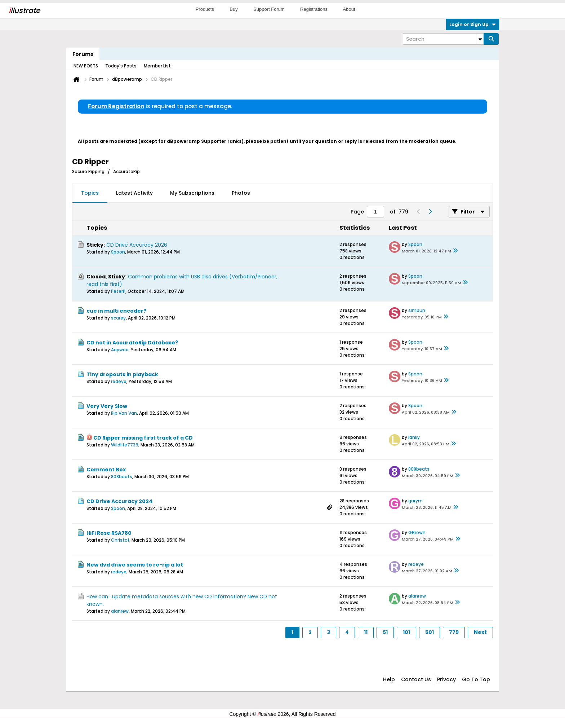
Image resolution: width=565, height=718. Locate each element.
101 (406, 632)
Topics (90, 193)
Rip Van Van (124, 413)
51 (385, 632)
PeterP (118, 291)
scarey (118, 318)
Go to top (476, 679)
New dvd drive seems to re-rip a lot (134, 564)
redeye (118, 381)
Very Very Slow (106, 406)
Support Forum (269, 9)
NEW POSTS (86, 66)
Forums (82, 54)
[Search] (443, 39)
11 (366, 632)
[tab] (89, 193)
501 (429, 632)
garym (415, 501)
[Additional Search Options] (480, 39)
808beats (121, 476)
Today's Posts (121, 66)
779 (454, 632)
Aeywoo (120, 350)
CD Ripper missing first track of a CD (143, 437)
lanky (414, 437)
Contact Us (416, 679)
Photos (241, 193)
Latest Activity (134, 193)
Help (389, 679)
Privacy (446, 679)
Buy (233, 9)
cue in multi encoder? (116, 310)
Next (480, 632)
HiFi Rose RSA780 (109, 533)
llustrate (24, 10)
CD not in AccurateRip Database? (132, 342)
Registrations (314, 9)
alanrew (120, 611)
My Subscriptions (192, 193)
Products (205, 9)
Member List (157, 66)
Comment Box (106, 469)
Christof (120, 540)
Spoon (118, 252)
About (349, 9)
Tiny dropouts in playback (122, 374)
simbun (416, 310)
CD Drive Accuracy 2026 (136, 244)
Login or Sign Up (472, 24)
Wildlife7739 (124, 445)
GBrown (417, 532)
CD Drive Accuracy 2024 (119, 501)
